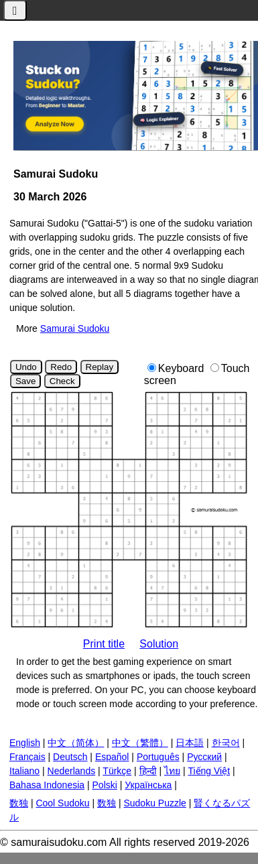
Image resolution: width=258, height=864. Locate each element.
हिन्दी (148, 770)
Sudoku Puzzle (154, 803)
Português (158, 756)
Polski (104, 785)
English (24, 742)
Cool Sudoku (62, 803)
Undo (26, 367)
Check (62, 381)
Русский (204, 756)
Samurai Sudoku (75, 328)
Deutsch (70, 756)
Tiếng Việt (209, 770)
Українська (148, 785)
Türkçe (117, 770)
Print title (104, 644)
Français (27, 756)
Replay (100, 367)
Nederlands (72, 770)
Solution (158, 644)
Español (112, 756)
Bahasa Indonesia (46, 785)
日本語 (190, 742)
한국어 (226, 742)
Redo (61, 367)
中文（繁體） (140, 742)
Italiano (24, 770)
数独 (18, 803)
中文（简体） (76, 742)
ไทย (172, 770)
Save (25, 381)
